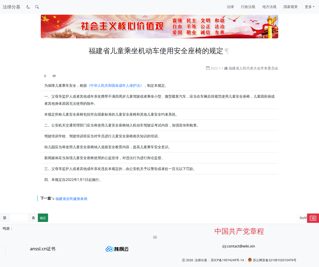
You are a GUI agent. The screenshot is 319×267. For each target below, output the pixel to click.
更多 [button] (308, 6)
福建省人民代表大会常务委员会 (253, 68)
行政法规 (248, 6)
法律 (230, 6)
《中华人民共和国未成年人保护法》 (115, 85)
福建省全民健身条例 (71, 198)
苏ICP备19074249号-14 (227, 260)
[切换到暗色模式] (28, 7)
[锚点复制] (226, 50)
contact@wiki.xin (241, 246)
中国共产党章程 (239, 231)
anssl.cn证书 (42, 249)
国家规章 (291, 6)
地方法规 (269, 6)
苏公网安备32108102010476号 (272, 260)
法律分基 (201, 260)
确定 (43, 218)
